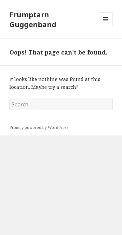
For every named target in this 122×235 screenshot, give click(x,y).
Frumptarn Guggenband (32, 19)
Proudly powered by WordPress (39, 127)
